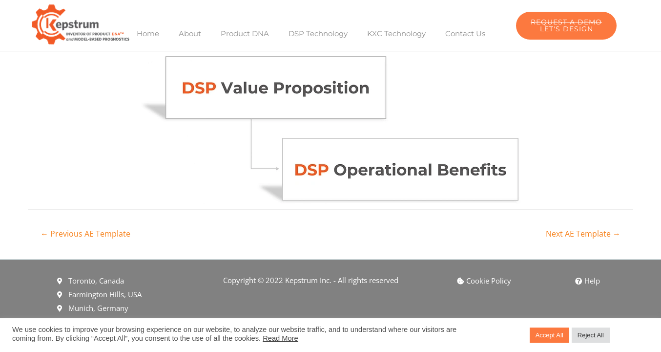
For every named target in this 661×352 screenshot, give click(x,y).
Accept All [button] (549, 335)
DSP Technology (318, 33)
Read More (280, 338)
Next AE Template (583, 233)
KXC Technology (396, 33)
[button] (566, 26)
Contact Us (465, 33)
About (190, 33)
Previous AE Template (85, 233)
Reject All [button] (591, 335)
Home (148, 33)
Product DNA (245, 33)
